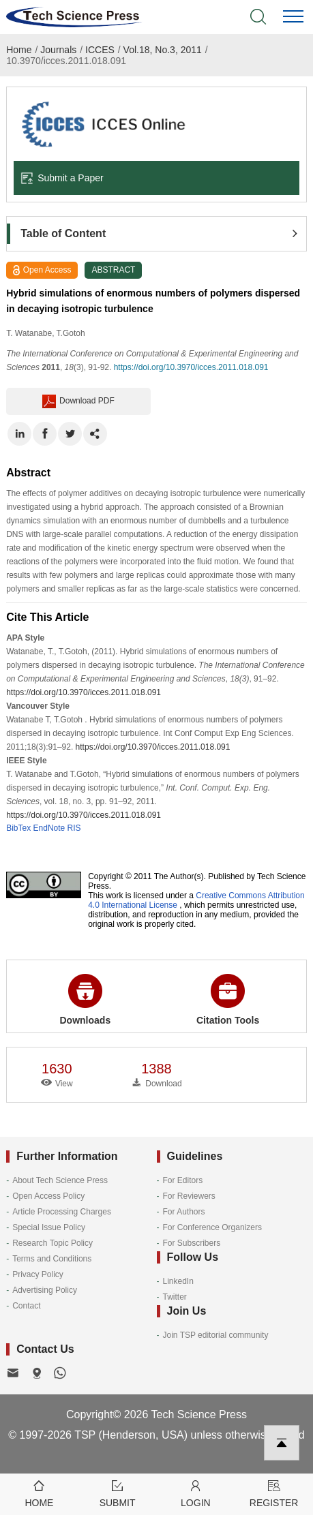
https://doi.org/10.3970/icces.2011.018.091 (191, 367)
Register (274, 1493)
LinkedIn (178, 1281)
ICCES (100, 49)
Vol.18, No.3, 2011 (162, 49)
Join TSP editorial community (216, 1335)
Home (18, 49)
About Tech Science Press (60, 1180)
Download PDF (78, 401)
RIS (74, 828)
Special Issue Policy (48, 1227)
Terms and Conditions (51, 1259)
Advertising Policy (44, 1290)
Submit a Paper (62, 177)
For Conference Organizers (212, 1227)
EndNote (49, 828)
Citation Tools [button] (227, 1000)
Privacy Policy (37, 1274)
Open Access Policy (48, 1196)
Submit (117, 1493)
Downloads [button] (85, 1000)
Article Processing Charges (61, 1211)
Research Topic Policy (52, 1243)
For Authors (184, 1211)
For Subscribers (192, 1243)
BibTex (18, 828)
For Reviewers (189, 1196)
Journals (58, 49)
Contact (26, 1306)
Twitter (175, 1297)
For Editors (183, 1180)
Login (196, 1493)
